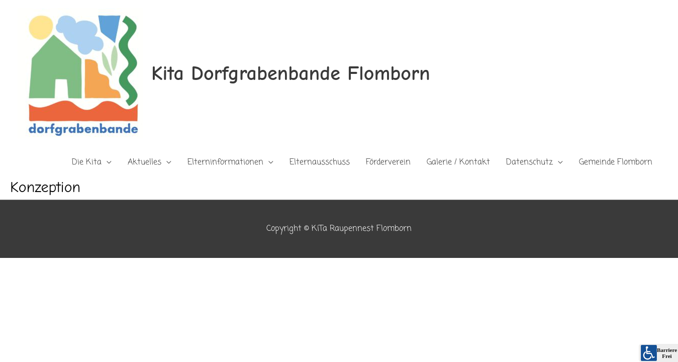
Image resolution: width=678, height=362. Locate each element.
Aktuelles (144, 162)
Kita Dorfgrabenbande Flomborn (290, 73)
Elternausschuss (319, 162)
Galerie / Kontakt (458, 162)
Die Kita (87, 162)
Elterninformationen (225, 162)
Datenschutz (529, 162)
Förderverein (388, 162)
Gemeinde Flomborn (615, 162)
